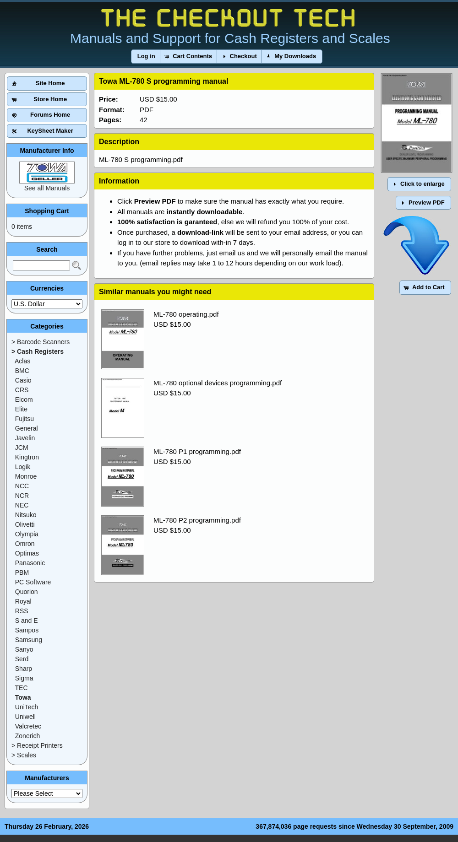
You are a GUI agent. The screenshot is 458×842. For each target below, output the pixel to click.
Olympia (26, 534)
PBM (22, 572)
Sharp (23, 668)
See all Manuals (47, 188)
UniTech (26, 707)
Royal (23, 601)
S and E (26, 620)
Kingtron (27, 457)
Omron (25, 543)
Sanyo (24, 649)
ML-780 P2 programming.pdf (197, 520)
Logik (22, 466)
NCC (22, 486)
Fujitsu (24, 418)
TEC (21, 687)
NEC (22, 505)
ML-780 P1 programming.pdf (197, 451)
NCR (22, 495)
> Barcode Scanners (40, 341)
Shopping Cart (47, 211)
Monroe (26, 476)
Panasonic (30, 563)
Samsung (28, 639)
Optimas (27, 553)
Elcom (24, 399)
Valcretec (28, 726)
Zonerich (27, 735)
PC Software (33, 582)
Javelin (25, 438)
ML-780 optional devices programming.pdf (217, 383)
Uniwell (25, 716)
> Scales (23, 755)
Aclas (22, 361)
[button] (146, 56)
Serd (22, 659)
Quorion (26, 591)
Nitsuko (26, 514)
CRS (22, 390)
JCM (21, 447)
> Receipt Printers (37, 745)
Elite (21, 409)
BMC (22, 370)
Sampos (26, 630)
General (26, 428)
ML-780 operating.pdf (186, 314)
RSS (21, 611)
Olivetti (25, 524)
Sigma (24, 678)
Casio (23, 380)
